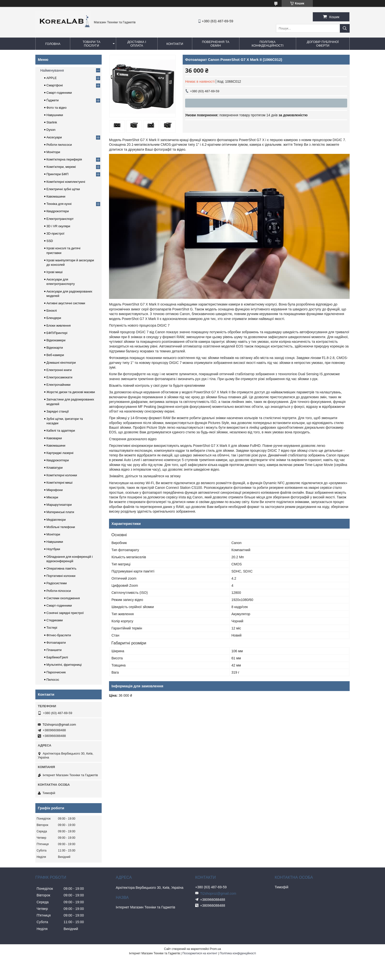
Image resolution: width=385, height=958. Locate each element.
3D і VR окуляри (58, 226)
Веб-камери (55, 355)
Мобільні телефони (60, 527)
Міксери (52, 497)
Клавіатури (54, 467)
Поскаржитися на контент (199, 953)
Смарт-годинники (59, 92)
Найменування (52, 70)
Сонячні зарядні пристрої (65, 613)
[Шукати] (345, 28)
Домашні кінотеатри (61, 362)
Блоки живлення (58, 325)
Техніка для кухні (58, 204)
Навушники (54, 115)
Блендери (53, 318)
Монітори (53, 152)
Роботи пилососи (59, 144)
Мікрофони (54, 490)
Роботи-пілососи (58, 591)
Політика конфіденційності (268, 43)
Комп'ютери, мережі (61, 167)
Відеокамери (55, 340)
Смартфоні (54, 85)
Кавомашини (55, 196)
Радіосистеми (56, 583)
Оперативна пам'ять (61, 568)
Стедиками (54, 620)
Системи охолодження (63, 598)
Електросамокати (59, 377)
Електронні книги (59, 370)
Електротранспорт (60, 219)
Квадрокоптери (57, 211)
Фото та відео (56, 107)
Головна (52, 44)
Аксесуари (54, 137)
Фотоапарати (56, 642)
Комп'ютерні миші (59, 482)
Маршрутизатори (59, 504)
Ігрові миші (54, 272)
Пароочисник (56, 672)
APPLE (51, 78)
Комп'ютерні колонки (61, 475)
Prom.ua (215, 949)
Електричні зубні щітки (63, 189)
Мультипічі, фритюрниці (64, 664)
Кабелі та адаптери (60, 430)
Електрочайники (58, 384)
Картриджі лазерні (59, 453)
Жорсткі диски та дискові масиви (70, 392)
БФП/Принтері (56, 333)
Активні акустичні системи (65, 303)
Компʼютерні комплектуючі (65, 182)
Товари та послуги (91, 43)
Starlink (51, 122)
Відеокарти (54, 347)
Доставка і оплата (136, 43)
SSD (49, 241)
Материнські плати (60, 512)
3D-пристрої (55, 233)
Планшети (54, 650)
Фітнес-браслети (58, 635)
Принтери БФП (57, 174)
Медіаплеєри (56, 519)
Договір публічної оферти (323, 43)
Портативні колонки (60, 576)
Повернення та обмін (215, 43)
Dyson (50, 130)
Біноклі (51, 310)
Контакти (174, 44)
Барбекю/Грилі (57, 657)
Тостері (51, 627)
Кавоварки (54, 438)
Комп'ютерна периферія (64, 159)
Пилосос (52, 679)
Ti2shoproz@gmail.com (59, 724)
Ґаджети (52, 100)
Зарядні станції (57, 411)
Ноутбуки (53, 549)
